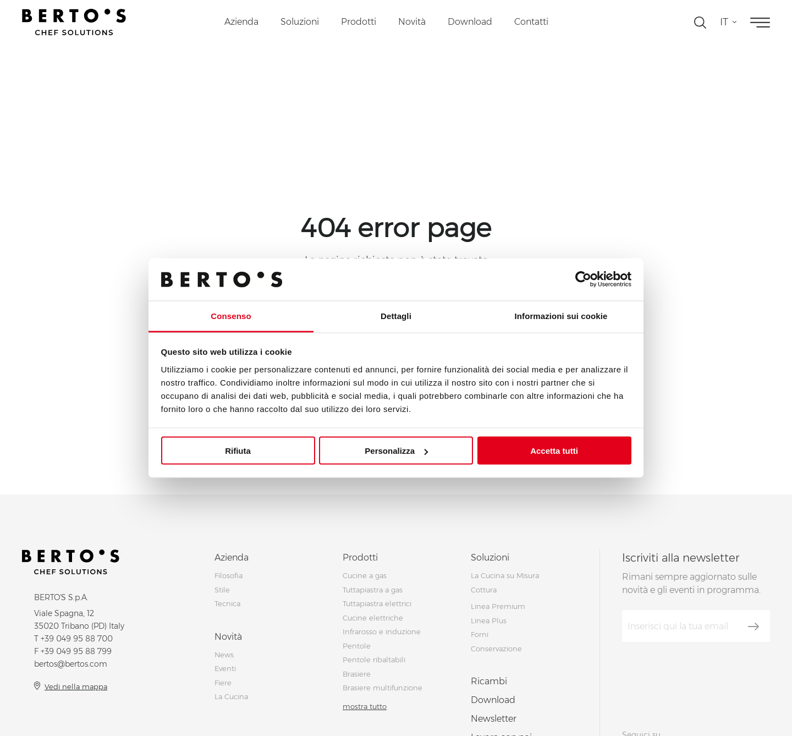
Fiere (223, 682)
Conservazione (496, 648)
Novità (412, 22)
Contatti (531, 22)
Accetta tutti (554, 450)
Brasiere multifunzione (382, 687)
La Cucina (231, 696)
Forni (479, 634)
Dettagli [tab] (396, 315)
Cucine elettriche (373, 617)
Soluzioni (299, 22)
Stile (222, 589)
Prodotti (358, 22)
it (724, 22)
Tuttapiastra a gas (373, 589)
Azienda (241, 22)
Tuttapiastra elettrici (377, 603)
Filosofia (229, 575)
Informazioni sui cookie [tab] (561, 315)
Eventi (225, 668)
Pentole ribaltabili (374, 659)
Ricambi (489, 681)
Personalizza (396, 450)
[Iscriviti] (753, 626)
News (224, 654)
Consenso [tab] (231, 315)
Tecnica (227, 603)
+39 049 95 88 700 (77, 639)
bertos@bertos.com (70, 664)
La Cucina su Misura (505, 575)
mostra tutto (365, 706)
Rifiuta (238, 450)
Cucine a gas (365, 575)
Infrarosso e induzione (382, 631)
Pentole (357, 645)
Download (470, 22)
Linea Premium (498, 606)
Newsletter (493, 718)
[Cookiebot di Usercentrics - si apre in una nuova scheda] (583, 279)
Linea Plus (489, 620)
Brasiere (357, 673)
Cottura (484, 589)
